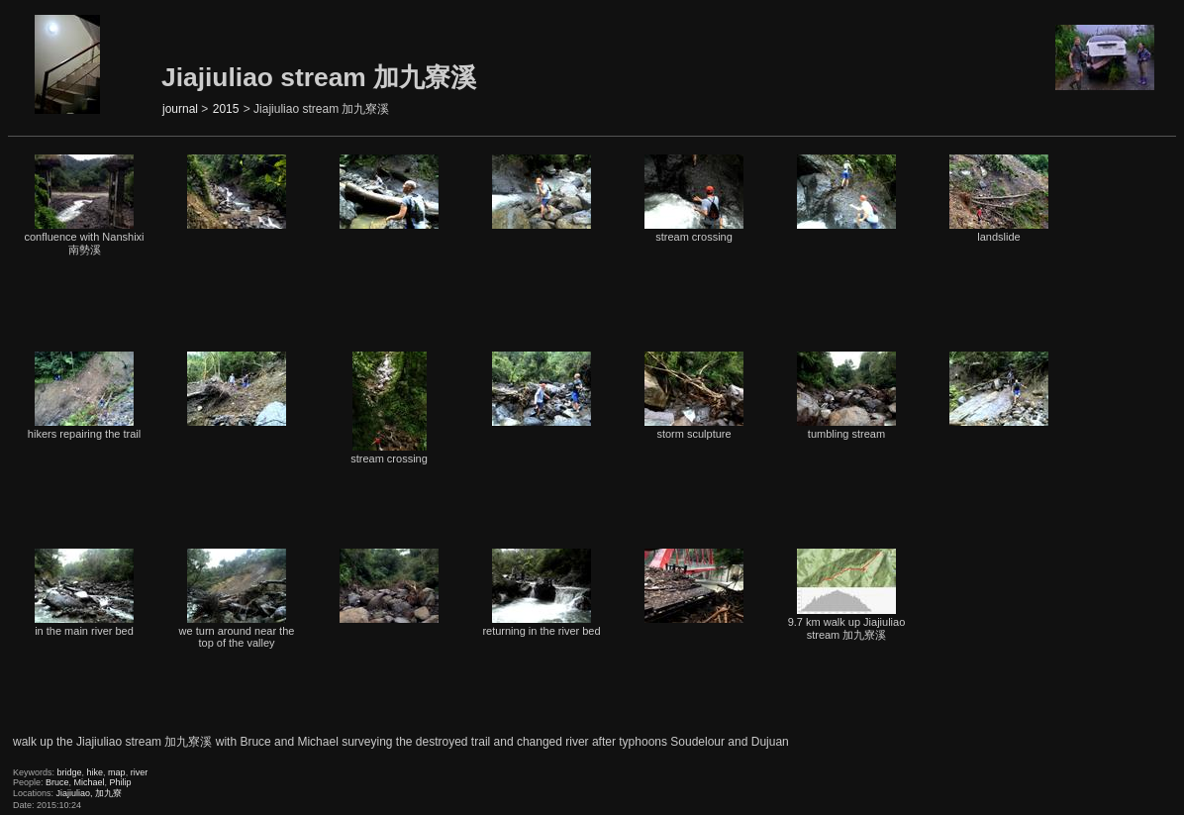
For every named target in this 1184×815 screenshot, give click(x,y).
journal (180, 109)
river (139, 772)
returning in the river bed (541, 593)
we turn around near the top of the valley (237, 599)
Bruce (57, 782)
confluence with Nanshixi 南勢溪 (84, 204)
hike (95, 772)
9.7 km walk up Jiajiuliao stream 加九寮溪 (847, 595)
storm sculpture (693, 396)
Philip (121, 782)
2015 (226, 109)
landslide (998, 198)
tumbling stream (846, 396)
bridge (69, 772)
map (117, 772)
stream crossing (693, 198)
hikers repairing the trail (84, 396)
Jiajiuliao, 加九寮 (89, 793)
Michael (89, 782)
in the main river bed (84, 593)
